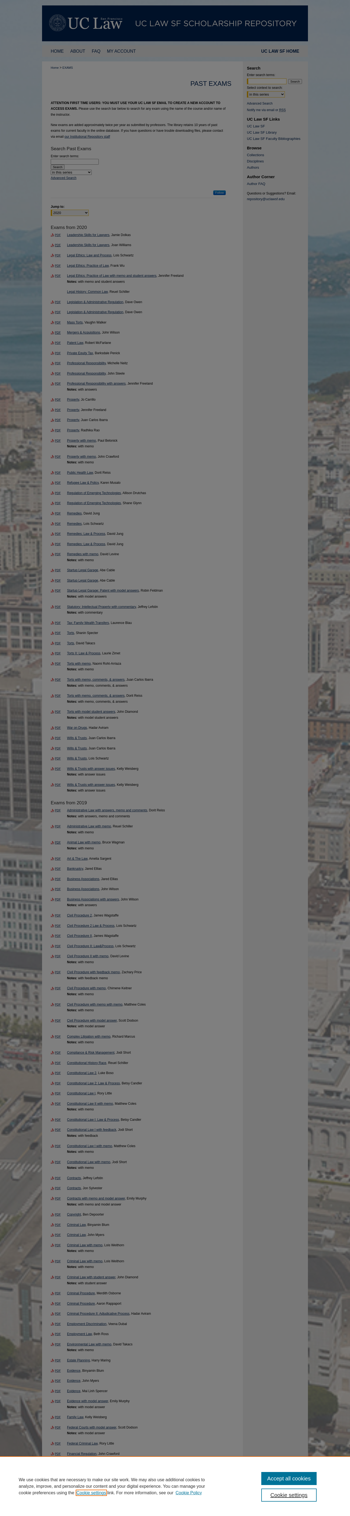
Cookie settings (91, 1492)
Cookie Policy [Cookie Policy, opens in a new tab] (189, 1492)
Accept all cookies (289, 1479)
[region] (175, 1486)
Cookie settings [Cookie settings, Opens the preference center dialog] (289, 1495)
